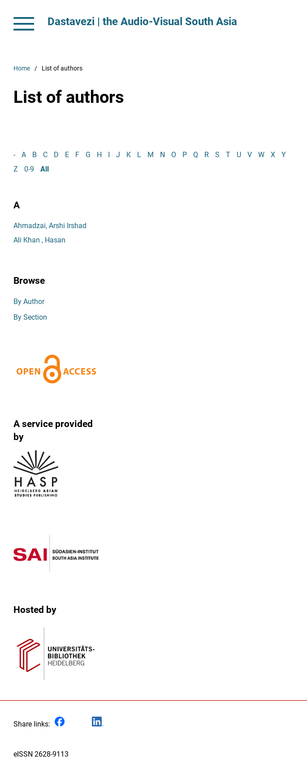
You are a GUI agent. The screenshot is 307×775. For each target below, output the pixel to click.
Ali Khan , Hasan (39, 240)
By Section (30, 317)
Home (21, 68)
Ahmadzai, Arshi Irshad (49, 225)
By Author (28, 301)
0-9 (29, 169)
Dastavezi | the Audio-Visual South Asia (142, 21)
